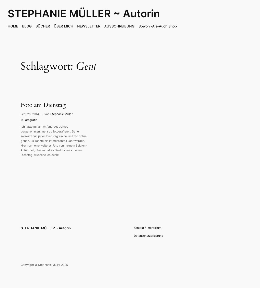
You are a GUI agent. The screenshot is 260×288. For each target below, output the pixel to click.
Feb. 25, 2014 (30, 114)
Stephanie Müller (61, 114)
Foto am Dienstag (43, 105)
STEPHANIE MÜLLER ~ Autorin (84, 13)
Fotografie (30, 120)
